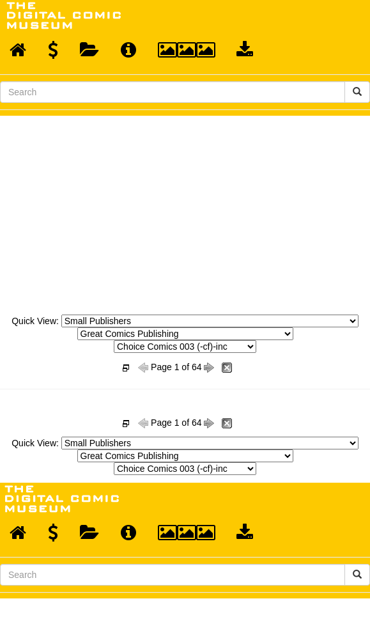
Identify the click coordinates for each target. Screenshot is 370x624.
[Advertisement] (185, 211)
